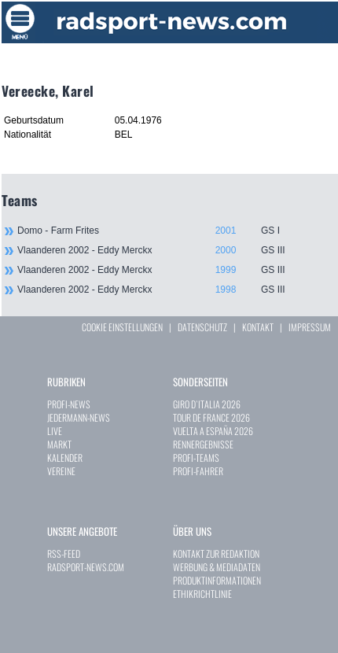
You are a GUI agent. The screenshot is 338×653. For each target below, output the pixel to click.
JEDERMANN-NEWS (78, 417)
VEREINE (61, 471)
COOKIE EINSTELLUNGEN (122, 327)
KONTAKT (258, 327)
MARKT (59, 444)
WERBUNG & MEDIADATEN (216, 567)
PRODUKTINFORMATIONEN (217, 580)
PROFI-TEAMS (196, 457)
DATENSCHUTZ (202, 327)
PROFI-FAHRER (198, 471)
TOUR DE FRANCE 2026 (211, 417)
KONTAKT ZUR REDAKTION (216, 553)
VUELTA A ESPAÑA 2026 (213, 430)
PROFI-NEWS (68, 404)
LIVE (54, 430)
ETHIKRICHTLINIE (202, 593)
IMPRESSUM (309, 327)
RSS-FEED (63, 553)
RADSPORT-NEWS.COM (85, 567)
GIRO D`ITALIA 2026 (207, 404)
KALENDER (65, 457)
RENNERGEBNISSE (203, 444)
